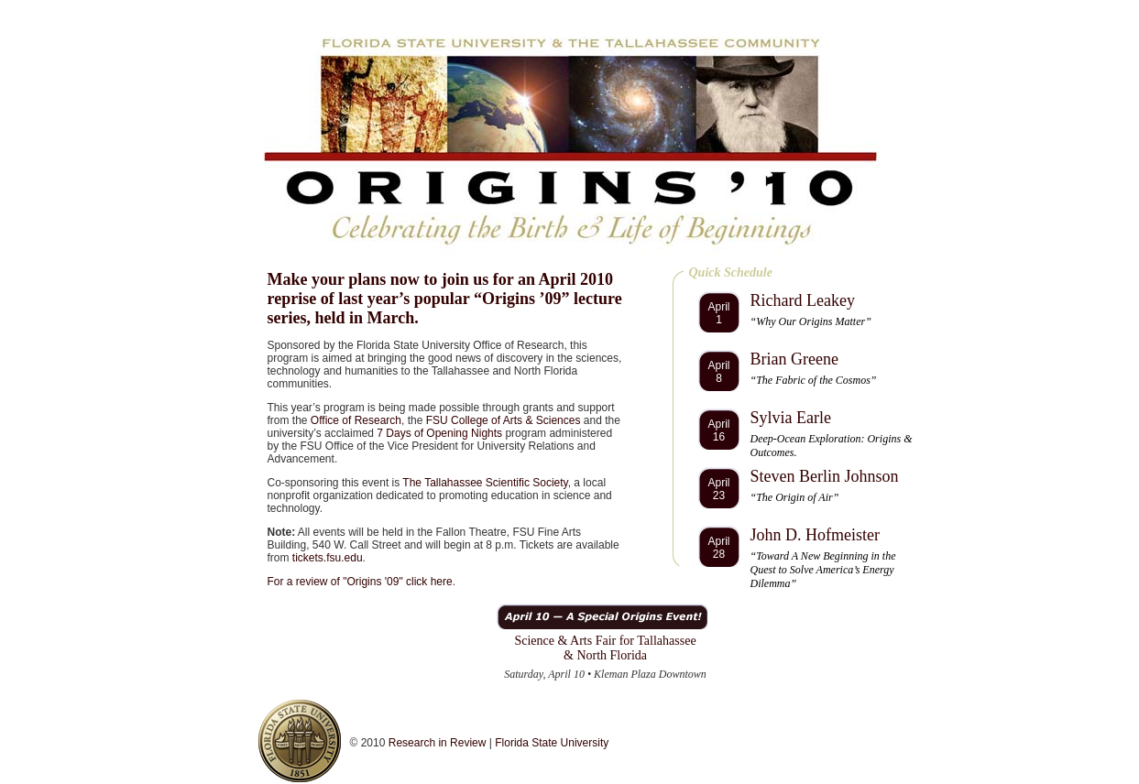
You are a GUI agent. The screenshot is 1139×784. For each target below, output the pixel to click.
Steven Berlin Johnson (824, 476)
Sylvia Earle (790, 417)
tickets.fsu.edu (327, 557)
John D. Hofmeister (815, 535)
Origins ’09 (522, 298)
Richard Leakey (802, 300)
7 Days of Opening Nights (439, 433)
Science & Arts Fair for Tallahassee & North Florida (604, 648)
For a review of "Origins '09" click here (360, 581)
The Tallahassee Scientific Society (484, 482)
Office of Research (356, 420)
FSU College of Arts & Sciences (503, 420)
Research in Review (438, 742)
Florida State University (551, 742)
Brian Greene (794, 359)
